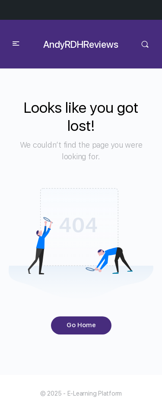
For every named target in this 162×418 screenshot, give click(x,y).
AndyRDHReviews (80, 44)
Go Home (81, 325)
